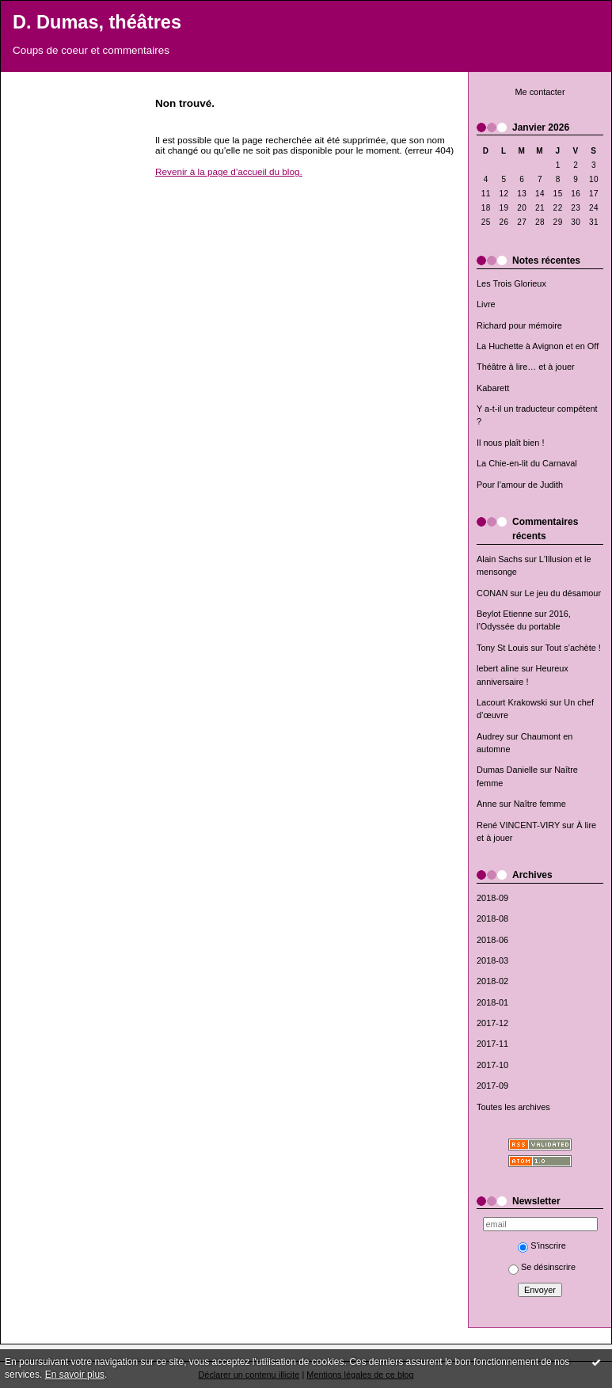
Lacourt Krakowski (512, 702)
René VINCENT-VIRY (518, 825)
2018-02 (492, 981)
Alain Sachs (500, 559)
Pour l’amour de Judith (520, 484)
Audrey (490, 736)
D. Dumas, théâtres (97, 22)
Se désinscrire (542, 1267)
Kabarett (493, 388)
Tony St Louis (502, 647)
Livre (486, 304)
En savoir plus (75, 1374)
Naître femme (540, 803)
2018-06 (492, 940)
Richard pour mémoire (519, 325)
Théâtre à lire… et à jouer (526, 366)
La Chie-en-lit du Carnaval (527, 463)
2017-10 (492, 1065)
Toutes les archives (513, 1107)
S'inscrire (542, 1245)
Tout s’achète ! (573, 647)
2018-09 (492, 898)
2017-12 (492, 1023)
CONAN (492, 593)
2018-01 (492, 1002)
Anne (486, 803)
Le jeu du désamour (563, 593)
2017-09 (492, 1085)
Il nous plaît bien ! (511, 442)
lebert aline (498, 668)
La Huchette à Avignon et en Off (538, 346)
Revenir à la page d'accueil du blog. (228, 171)
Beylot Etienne (504, 613)
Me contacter (539, 92)
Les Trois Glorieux (511, 283)
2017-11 (492, 1043)
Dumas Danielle (507, 769)
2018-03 (492, 960)
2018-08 (492, 918)
